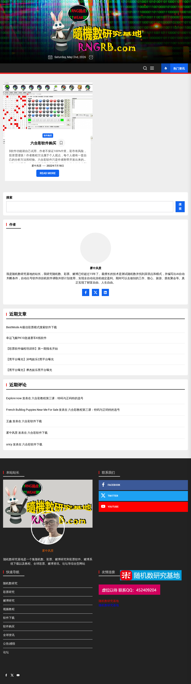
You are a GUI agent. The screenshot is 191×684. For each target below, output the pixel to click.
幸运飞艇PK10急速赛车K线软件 (26, 338)
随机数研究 (10, 583)
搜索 (9, 197)
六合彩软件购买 (43, 143)
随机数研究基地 (109, 601)
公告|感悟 (9, 643)
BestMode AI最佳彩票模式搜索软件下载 (31, 327)
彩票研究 (9, 592)
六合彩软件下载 (32, 421)
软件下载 (9, 617)
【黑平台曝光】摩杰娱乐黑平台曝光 (29, 370)
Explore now (14, 398)
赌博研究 (9, 600)
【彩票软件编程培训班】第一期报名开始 (32, 348)
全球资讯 (9, 635)
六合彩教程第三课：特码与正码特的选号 (57, 398)
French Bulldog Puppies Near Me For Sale (32, 409)
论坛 (6, 652)
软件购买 (48, 135)
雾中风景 (36, 165)
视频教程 (9, 609)
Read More (48, 173)
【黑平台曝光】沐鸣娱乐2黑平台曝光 (30, 359)
